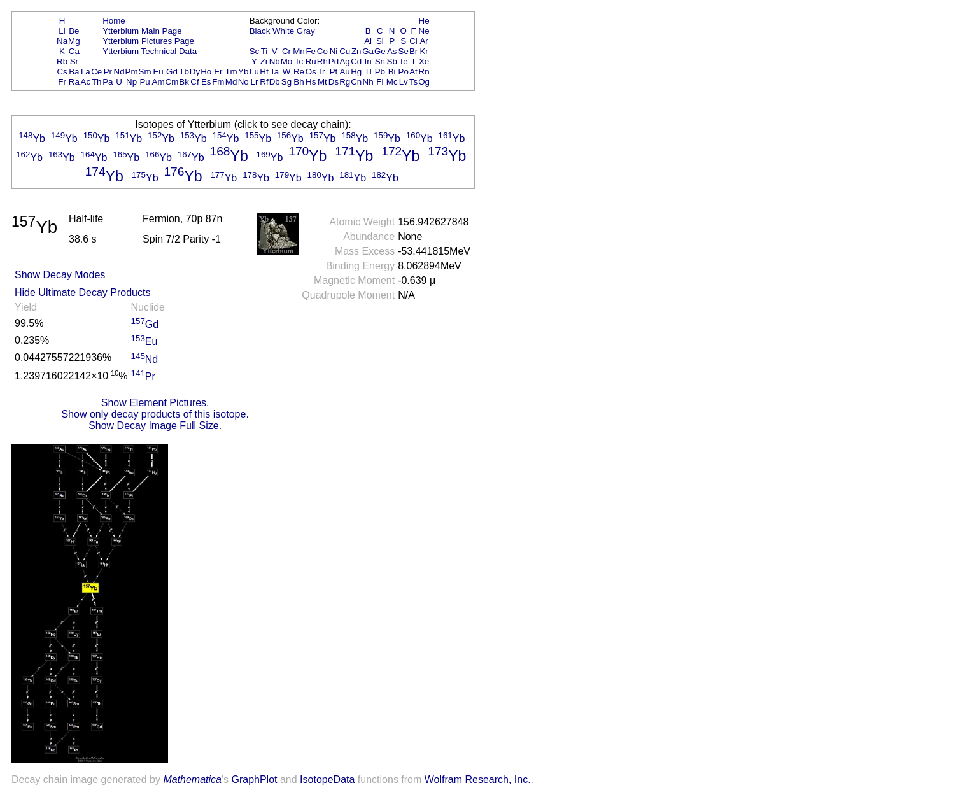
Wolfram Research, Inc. (478, 779)
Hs (311, 82)
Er (218, 71)
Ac (86, 82)
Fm (218, 82)
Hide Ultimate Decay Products (82, 292)
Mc (392, 82)
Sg (286, 82)
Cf (194, 82)
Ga (368, 51)
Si (380, 41)
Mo (287, 61)
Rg (344, 82)
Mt (322, 82)
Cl (413, 41)
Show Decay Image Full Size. (155, 425)
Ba (74, 71)
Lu (254, 71)
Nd (119, 71)
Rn (424, 71)
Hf (264, 71)
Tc (299, 61)
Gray (306, 31)
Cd (356, 61)
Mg (74, 41)
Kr (423, 51)
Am (158, 82)
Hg (356, 71)
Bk (184, 82)
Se (403, 51)
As (392, 51)
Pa (107, 82)
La (85, 71)
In (368, 61)
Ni (334, 51)
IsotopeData (327, 779)
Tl (368, 71)
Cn (356, 82)
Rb (62, 61)
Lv (403, 82)
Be (74, 31)
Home (113, 20)
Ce (96, 71)
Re (298, 71)
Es (206, 82)
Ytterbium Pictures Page (148, 41)
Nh (368, 82)
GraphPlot (254, 779)
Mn (299, 51)
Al (368, 41)
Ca (74, 51)
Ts (413, 82)
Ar (423, 41)
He (424, 20)
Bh (298, 82)
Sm (145, 71)
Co (322, 51)
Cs (62, 71)
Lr (254, 82)
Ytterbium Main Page (141, 31)
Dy (195, 71)
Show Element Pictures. (155, 402)
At (413, 71)
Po (403, 71)
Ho (206, 71)
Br (413, 51)
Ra (74, 82)
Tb (184, 71)
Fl (379, 82)
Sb (392, 61)
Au (344, 71)
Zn (356, 51)
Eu (158, 71)
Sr (74, 61)
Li (62, 31)
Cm (172, 82)
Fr (62, 82)
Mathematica (192, 779)
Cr (286, 51)
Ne (424, 31)
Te (403, 61)
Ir (322, 71)
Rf (264, 82)
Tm (231, 71)
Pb (380, 71)
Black (260, 31)
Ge (380, 51)
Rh (322, 61)
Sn (380, 61)
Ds (333, 82)
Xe (424, 61)
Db (274, 82)
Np (131, 82)
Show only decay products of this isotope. (154, 414)
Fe (311, 51)
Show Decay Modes (60, 274)
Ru (311, 61)
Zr (264, 61)
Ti (264, 51)
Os (311, 71)
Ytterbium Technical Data (149, 51)
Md (231, 82)
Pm (131, 71)
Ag (344, 61)
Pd (333, 61)
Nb (274, 61)
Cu (344, 51)
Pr (108, 71)
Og (424, 82)
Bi (392, 71)
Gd (172, 71)
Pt (334, 71)
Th (97, 82)
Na (62, 41)
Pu (144, 82)
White (283, 31)
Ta (274, 71)
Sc (255, 51)
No (243, 82)
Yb (243, 71)
